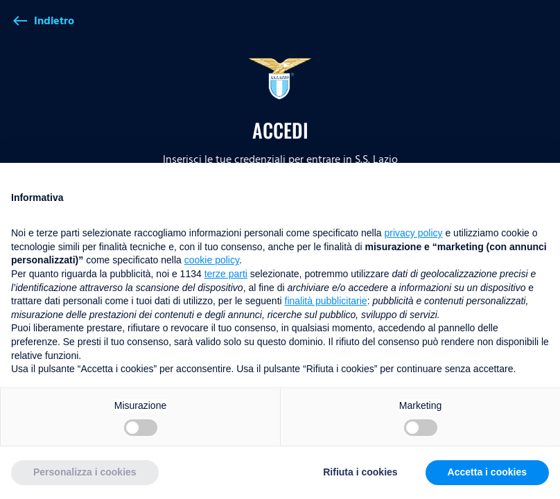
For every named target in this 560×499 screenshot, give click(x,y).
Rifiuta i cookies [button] (360, 472)
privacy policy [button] (414, 232)
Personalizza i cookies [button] (85, 472)
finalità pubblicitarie (326, 300)
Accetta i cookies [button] (487, 472)
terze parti (225, 273)
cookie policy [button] (211, 259)
